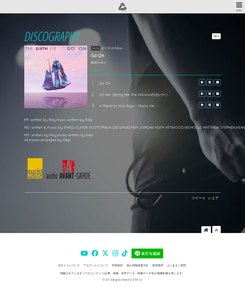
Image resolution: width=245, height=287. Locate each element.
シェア (213, 198)
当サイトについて (69, 265)
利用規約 (117, 265)
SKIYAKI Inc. (137, 280)
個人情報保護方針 (137, 265)
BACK (216, 36)
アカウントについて (95, 265)
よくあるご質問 (176, 265)
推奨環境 (157, 265)
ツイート (199, 198)
